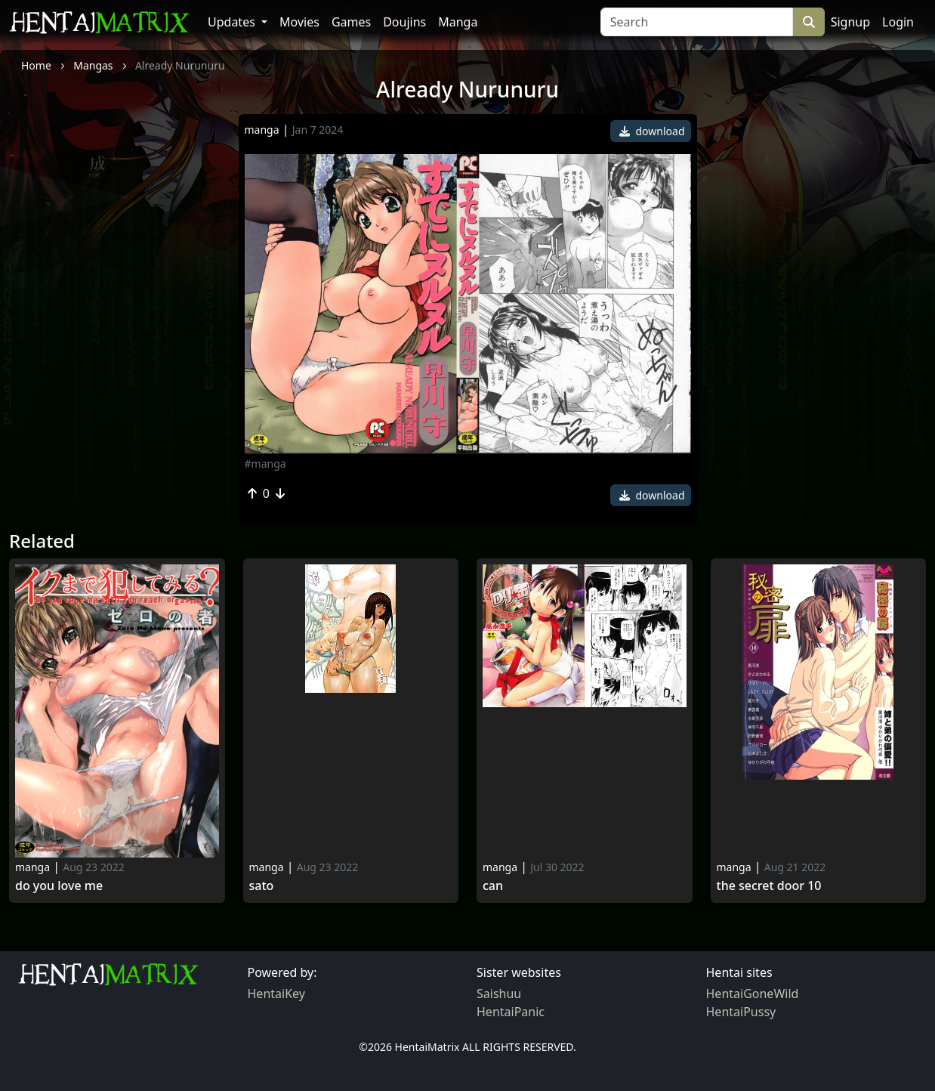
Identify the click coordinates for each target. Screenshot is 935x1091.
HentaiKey (276, 993)
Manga (457, 22)
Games (351, 22)
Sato (261, 886)
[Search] (696, 22)
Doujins (404, 22)
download (652, 131)
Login (898, 22)
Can (493, 886)
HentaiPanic (511, 1011)
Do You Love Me (59, 886)
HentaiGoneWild (752, 993)
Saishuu (499, 993)
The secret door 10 (769, 886)
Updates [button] (233, 22)
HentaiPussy (741, 1011)
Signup (850, 22)
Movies (299, 22)
